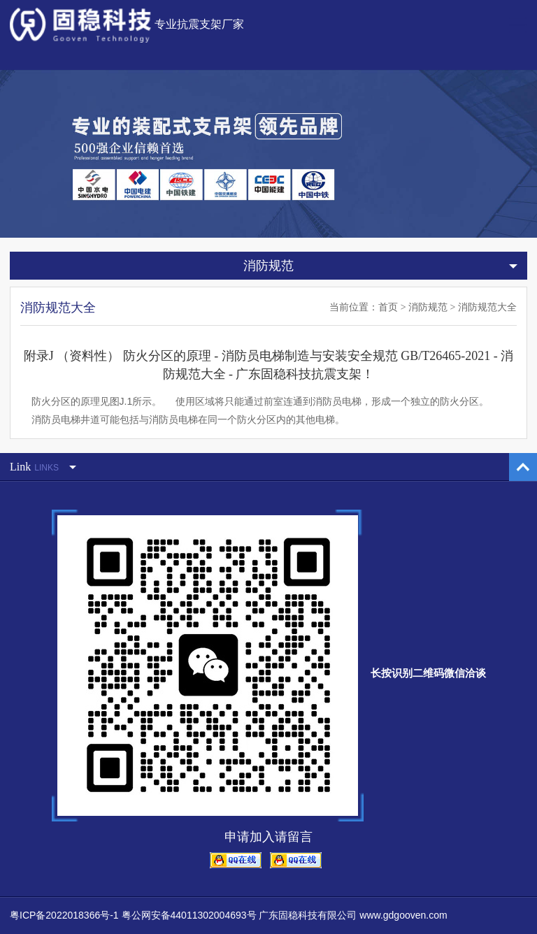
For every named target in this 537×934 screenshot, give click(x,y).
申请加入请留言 (268, 837)
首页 (388, 307)
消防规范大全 (487, 307)
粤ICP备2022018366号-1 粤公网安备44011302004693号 (133, 915)
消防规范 (428, 307)
